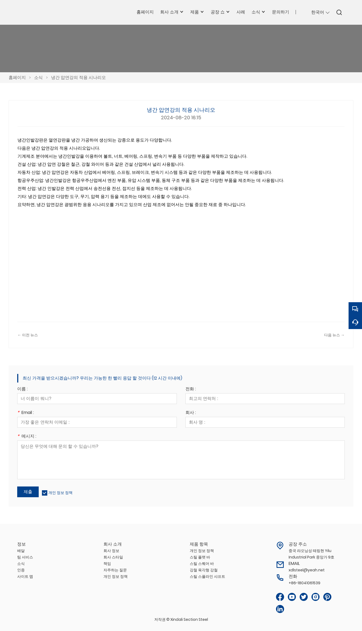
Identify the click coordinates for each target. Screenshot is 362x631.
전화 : (190, 389)
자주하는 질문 (115, 570)
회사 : (190, 413)
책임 (107, 563)
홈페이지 (17, 77)
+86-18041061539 (304, 583)
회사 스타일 (113, 557)
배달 (21, 550)
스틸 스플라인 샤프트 (207, 576)
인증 (21, 570)
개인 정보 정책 (60, 492)
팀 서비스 (25, 557)
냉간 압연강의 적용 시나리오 (78, 77)
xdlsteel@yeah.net (307, 570)
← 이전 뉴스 (27, 335)
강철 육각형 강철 (204, 570)
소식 (38, 77)
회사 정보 (111, 550)
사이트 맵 (25, 576)
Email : (25, 413)
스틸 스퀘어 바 (202, 563)
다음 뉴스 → (334, 335)
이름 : (22, 389)
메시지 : (26, 436)
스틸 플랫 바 (200, 557)
